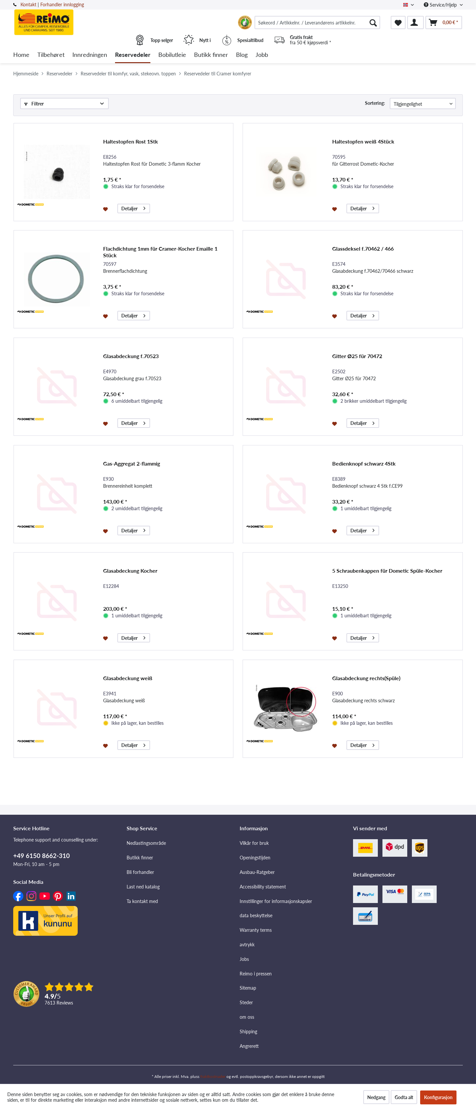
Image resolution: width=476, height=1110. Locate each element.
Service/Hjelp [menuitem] (441, 5)
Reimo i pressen (256, 973)
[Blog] (242, 55)
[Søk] (373, 22)
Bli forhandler (140, 872)
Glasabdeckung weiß (127, 678)
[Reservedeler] (132, 55)
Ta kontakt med (142, 901)
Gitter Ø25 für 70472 (357, 356)
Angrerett (249, 1046)
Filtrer (34, 103)
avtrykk (247, 944)
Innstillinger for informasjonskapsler (276, 901)
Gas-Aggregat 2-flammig (131, 463)
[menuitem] (317, 22)
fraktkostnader (212, 1076)
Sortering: (375, 103)
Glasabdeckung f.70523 (131, 356)
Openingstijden (255, 857)
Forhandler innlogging (62, 4)
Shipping (248, 1031)
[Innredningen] (89, 55)
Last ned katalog (143, 886)
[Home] (21, 55)
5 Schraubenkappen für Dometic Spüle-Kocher (387, 570)
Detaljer (133, 207)
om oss (247, 1017)
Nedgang (376, 1097)
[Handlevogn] (443, 22)
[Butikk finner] (211, 55)
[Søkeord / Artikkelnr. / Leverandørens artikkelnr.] (317, 22)
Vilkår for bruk (254, 843)
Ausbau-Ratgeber (257, 872)
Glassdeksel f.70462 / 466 (363, 248)
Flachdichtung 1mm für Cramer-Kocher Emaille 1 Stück (160, 251)
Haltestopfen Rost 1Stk (130, 141)
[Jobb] (262, 55)
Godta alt (404, 1097)
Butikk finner (140, 857)
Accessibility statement (263, 886)
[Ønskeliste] (398, 22)
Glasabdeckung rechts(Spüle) (366, 678)
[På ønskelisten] (106, 209)
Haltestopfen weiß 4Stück (363, 141)
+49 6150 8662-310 (41, 855)
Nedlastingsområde (146, 843)
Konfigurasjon (438, 1097)
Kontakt (28, 4)
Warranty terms (256, 930)
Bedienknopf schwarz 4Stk (364, 463)
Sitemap (248, 988)
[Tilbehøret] (50, 55)
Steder (246, 1002)
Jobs (244, 959)
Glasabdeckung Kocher (130, 570)
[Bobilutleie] (172, 55)
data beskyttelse (256, 915)
